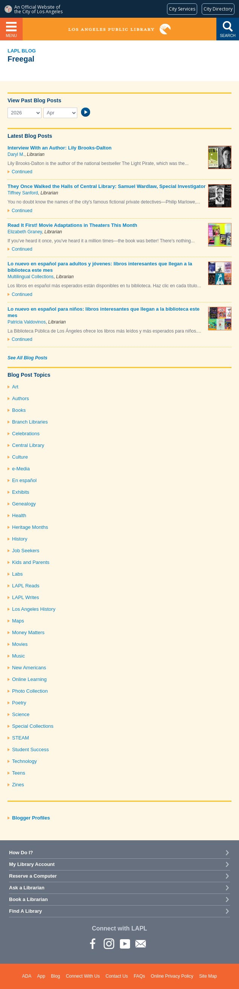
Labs (17, 574)
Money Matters (28, 632)
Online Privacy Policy (172, 976)
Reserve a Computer (33, 876)
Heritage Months (30, 527)
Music (18, 656)
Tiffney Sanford (23, 193)
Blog (55, 976)
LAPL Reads (26, 585)
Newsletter (140, 943)
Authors (20, 398)
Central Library (28, 445)
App (41, 976)
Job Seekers (25, 550)
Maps (18, 621)
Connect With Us (83, 976)
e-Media (21, 468)
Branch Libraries (30, 422)
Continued (22, 171)
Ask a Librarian (26, 887)
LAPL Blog (22, 51)
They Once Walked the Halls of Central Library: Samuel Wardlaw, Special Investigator (106, 186)
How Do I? (21, 852)
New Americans (29, 667)
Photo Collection (30, 691)
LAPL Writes (25, 597)
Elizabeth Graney (25, 231)
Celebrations (26, 433)
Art (15, 387)
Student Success (30, 749)
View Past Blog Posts (34, 100)
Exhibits (20, 492)
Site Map (208, 976)
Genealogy (24, 504)
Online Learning (29, 679)
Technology (24, 761)
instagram (109, 943)
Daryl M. (16, 154)
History (19, 539)
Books (19, 410)
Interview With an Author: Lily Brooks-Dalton (60, 148)
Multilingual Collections (31, 276)
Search (228, 36)
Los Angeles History (33, 609)
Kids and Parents (30, 562)
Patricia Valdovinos (27, 322)
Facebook (93, 943)
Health (19, 515)
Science (20, 714)
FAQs (139, 976)
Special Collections (33, 726)
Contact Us (117, 976)
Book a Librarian (28, 899)
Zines (18, 784)
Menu (11, 36)
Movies (20, 644)
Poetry (19, 703)
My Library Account (32, 864)
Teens (18, 773)
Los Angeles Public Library (120, 29)
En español (24, 480)
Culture (20, 457)
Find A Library (25, 911)
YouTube (124, 943)
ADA (27, 976)
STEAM (20, 738)
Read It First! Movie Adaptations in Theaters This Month (72, 225)
